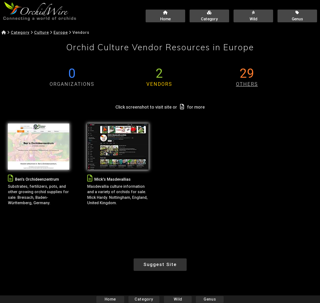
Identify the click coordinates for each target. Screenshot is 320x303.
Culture (41, 32)
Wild (178, 299)
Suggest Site (160, 264)
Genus (210, 299)
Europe (61, 32)
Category (20, 32)
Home (110, 299)
